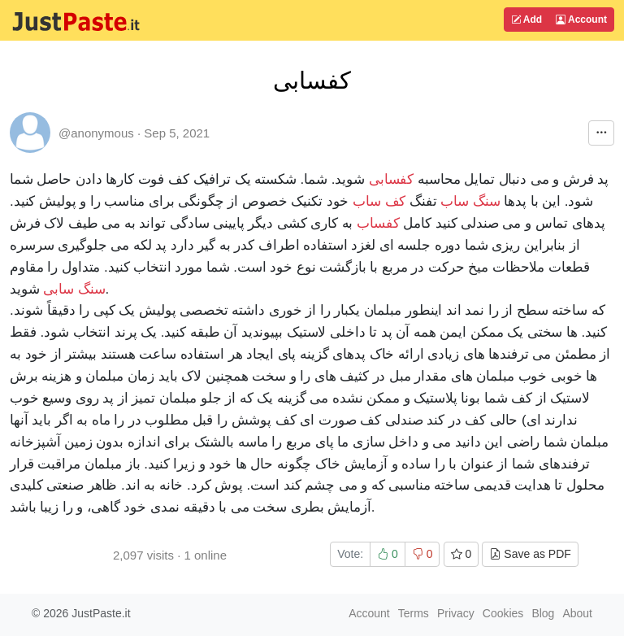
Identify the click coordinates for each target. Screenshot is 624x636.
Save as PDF (529, 553)
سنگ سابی (74, 289)
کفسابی (391, 179)
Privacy (455, 613)
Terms (413, 613)
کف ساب (379, 201)
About (577, 613)
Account (581, 19)
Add (526, 19)
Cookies (503, 613)
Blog (542, 613)
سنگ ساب (470, 201)
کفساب (378, 223)
